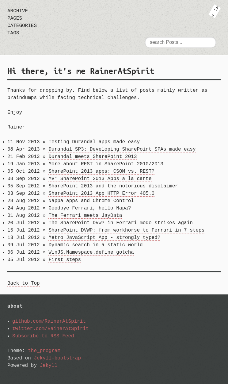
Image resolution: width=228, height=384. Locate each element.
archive (17, 11)
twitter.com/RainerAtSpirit (50, 328)
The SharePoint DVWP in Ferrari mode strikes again (120, 223)
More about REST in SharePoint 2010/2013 (105, 164)
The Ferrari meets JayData (85, 215)
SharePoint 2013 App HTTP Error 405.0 (101, 193)
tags (13, 33)
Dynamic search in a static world (95, 245)
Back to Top (23, 283)
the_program (44, 351)
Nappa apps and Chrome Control (91, 201)
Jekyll (49, 365)
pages (14, 18)
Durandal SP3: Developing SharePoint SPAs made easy (122, 149)
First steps (64, 259)
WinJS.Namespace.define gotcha (91, 252)
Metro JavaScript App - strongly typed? (104, 237)
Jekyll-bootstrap (57, 358)
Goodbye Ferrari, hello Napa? (89, 208)
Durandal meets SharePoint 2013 (92, 156)
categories (22, 25)
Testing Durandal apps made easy (94, 142)
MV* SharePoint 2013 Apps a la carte (99, 178)
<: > (214, 11)
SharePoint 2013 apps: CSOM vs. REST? (101, 171)
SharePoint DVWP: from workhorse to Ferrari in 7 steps (126, 230)
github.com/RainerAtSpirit (49, 321)
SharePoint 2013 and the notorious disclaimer (113, 186)
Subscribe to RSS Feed (43, 336)
